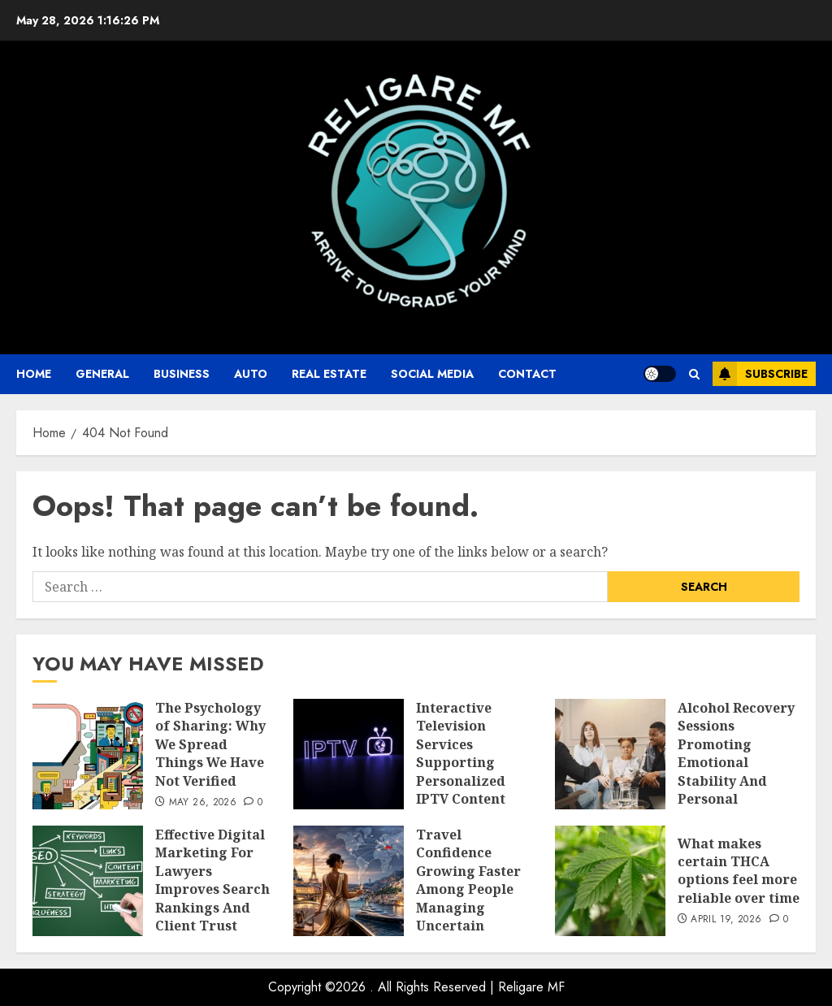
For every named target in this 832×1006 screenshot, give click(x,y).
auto (250, 374)
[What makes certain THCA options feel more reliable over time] (610, 881)
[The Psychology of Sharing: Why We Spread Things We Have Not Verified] (87, 754)
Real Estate (329, 374)
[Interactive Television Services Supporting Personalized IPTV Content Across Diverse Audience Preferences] (348, 754)
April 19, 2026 (726, 919)
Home (33, 374)
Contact (527, 374)
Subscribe (760, 374)
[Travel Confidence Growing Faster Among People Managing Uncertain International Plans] (348, 881)
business (182, 374)
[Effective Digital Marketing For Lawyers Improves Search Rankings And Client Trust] (87, 881)
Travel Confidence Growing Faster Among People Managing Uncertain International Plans (468, 898)
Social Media (432, 374)
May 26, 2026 (202, 802)
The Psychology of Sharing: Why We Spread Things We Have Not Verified (210, 744)
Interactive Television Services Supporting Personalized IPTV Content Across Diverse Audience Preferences (466, 780)
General (102, 374)
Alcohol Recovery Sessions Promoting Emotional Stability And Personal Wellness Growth (736, 762)
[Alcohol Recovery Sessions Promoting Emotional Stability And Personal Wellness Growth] (610, 754)
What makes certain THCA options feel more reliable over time (739, 871)
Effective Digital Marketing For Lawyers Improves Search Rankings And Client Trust (212, 880)
